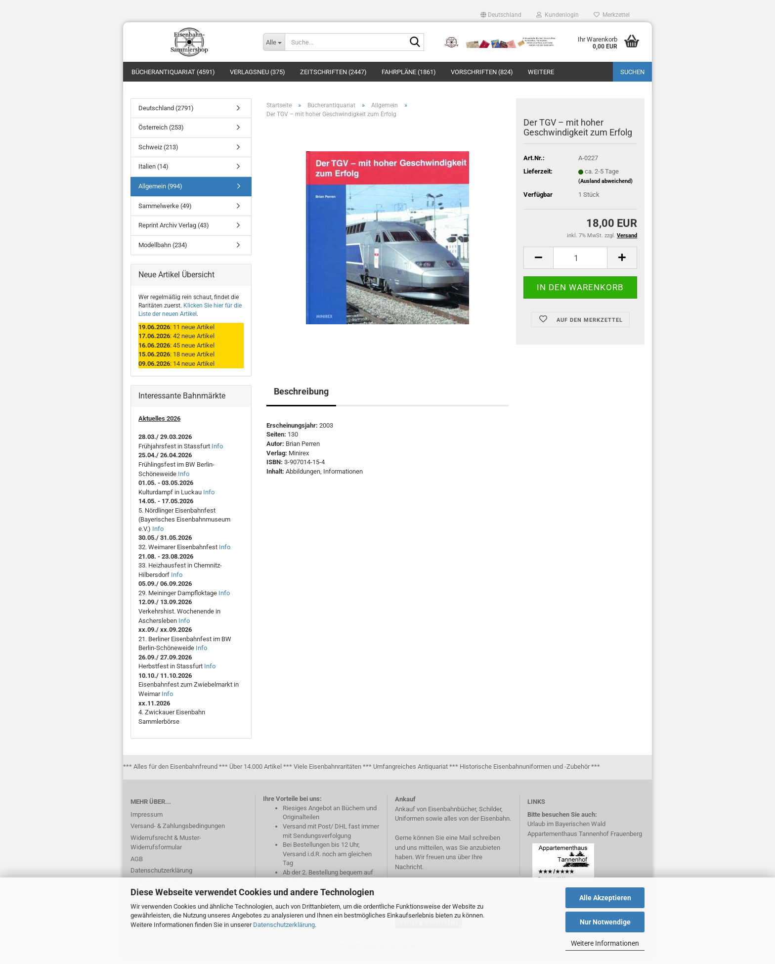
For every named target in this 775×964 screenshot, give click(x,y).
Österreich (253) (161, 133)
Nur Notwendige (605, 922)
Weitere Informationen (605, 943)
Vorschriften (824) (482, 72)
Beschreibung (301, 397)
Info (217, 451)
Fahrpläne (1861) (409, 72)
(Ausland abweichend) (605, 186)
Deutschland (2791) (166, 113)
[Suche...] (274, 42)
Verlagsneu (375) (257, 72)
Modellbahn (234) (162, 250)
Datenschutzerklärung (284, 924)
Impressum (146, 820)
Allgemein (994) (160, 191)
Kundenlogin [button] (557, 14)
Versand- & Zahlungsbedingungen (177, 831)
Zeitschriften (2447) (333, 72)
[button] (501, 14)
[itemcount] (580, 264)
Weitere (541, 72)
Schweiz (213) (158, 152)
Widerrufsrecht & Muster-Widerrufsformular (165, 848)
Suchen (632, 72)
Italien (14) (153, 172)
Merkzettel (612, 14)
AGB (136, 864)
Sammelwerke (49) (165, 211)
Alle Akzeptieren (605, 898)
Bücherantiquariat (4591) (173, 72)
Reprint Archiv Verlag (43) (173, 230)
